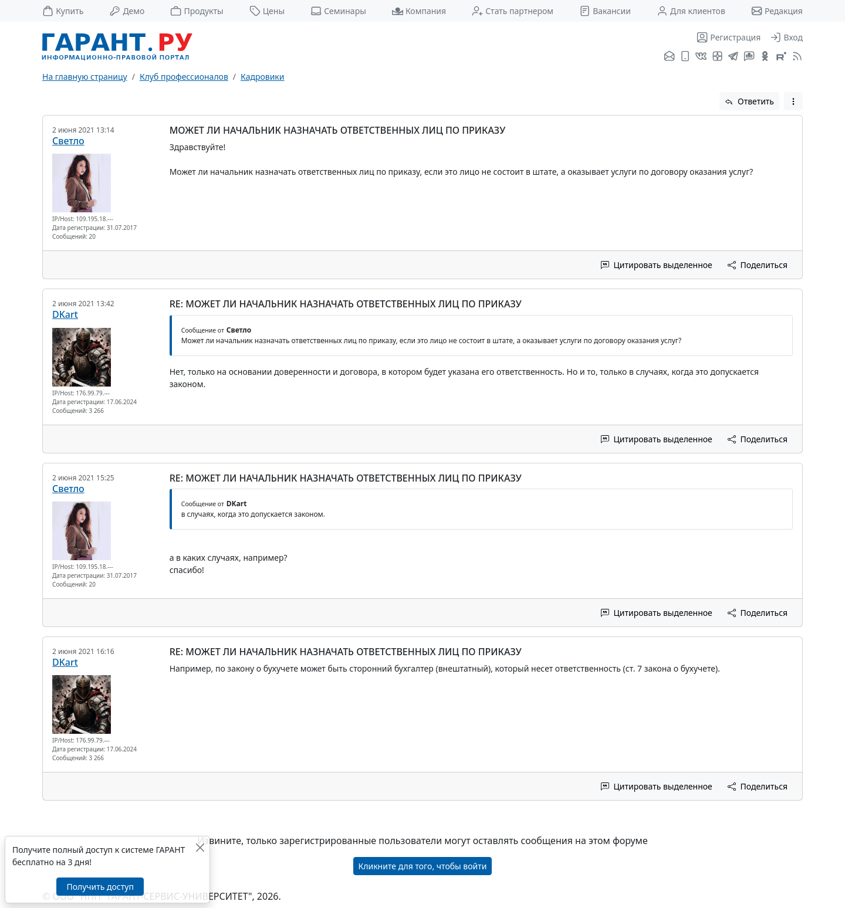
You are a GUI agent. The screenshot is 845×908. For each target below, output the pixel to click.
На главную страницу (84, 76)
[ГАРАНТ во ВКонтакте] (701, 57)
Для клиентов (691, 10)
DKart (65, 314)
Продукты (196, 10)
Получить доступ (99, 886)
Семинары (338, 10)
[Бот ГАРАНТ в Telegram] (749, 57)
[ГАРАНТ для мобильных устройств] (685, 57)
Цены (267, 10)
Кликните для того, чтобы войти (423, 866)
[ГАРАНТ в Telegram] (733, 57)
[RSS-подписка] (796, 57)
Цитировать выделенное (656, 264)
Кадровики (262, 76)
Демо (126, 10)
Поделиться (757, 264)
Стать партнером (512, 10)
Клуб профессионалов (184, 76)
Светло (68, 140)
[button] (793, 101)
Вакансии (605, 10)
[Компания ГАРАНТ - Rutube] (781, 57)
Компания (419, 10)
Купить (62, 10)
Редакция (777, 10)
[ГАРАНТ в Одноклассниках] (765, 57)
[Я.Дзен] (717, 57)
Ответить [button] (749, 101)
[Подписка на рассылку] (669, 57)
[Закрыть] (200, 847)
